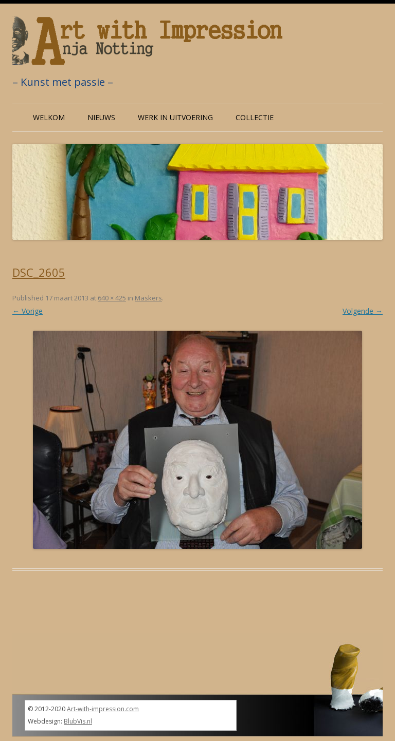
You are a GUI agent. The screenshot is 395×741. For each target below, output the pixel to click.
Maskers (148, 297)
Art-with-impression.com (103, 709)
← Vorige (27, 311)
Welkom (49, 117)
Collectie (255, 117)
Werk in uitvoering (175, 117)
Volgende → (363, 311)
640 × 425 (112, 297)
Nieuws (101, 117)
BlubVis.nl (78, 721)
